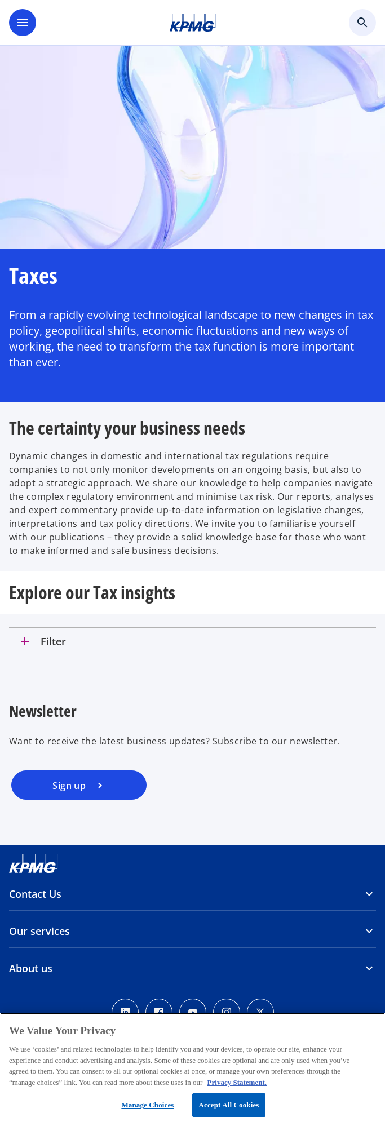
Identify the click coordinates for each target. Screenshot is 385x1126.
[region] (192, 1069)
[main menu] (22, 22)
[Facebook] (158, 1012)
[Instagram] (226, 1012)
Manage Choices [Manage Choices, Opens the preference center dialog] (147, 1105)
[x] (260, 1012)
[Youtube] (192, 1012)
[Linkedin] (125, 1012)
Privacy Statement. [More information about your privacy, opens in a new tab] (237, 1082)
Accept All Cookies (228, 1105)
